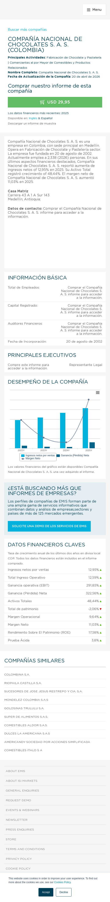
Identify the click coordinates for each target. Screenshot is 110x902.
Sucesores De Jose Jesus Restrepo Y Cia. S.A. (43, 691)
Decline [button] (63, 892)
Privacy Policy (19, 858)
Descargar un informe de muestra (32, 123)
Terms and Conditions (25, 849)
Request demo (18, 800)
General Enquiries (22, 790)
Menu (94, 9)
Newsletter (17, 819)
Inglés (33, 118)
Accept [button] (46, 892)
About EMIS (15, 771)
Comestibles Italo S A (23, 750)
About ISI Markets (21, 780)
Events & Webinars (22, 810)
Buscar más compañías (27, 29)
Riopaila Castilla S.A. (23, 683)
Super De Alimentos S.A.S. (26, 716)
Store (11, 839)
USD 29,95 (55, 102)
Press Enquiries (20, 829)
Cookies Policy (62, 882)
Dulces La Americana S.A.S (27, 733)
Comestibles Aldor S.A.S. (26, 725)
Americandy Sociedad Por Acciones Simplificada (47, 742)
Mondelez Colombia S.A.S (26, 699)
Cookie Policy (18, 868)
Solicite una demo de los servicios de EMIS (49, 526)
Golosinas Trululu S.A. (24, 708)
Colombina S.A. (17, 674)
